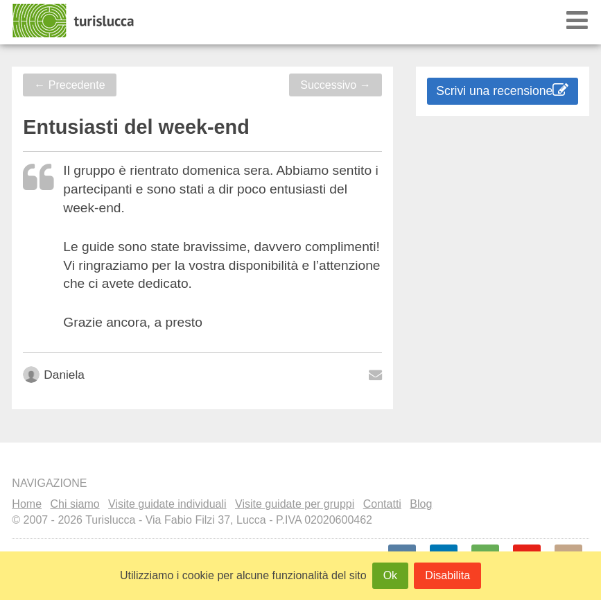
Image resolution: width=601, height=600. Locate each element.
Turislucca (74, 20)
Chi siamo (74, 504)
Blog (421, 504)
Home (27, 504)
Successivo (335, 85)
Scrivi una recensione (502, 90)
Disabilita (447, 575)
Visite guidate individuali (167, 504)
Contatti (382, 504)
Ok (390, 575)
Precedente (69, 85)
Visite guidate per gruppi (294, 504)
